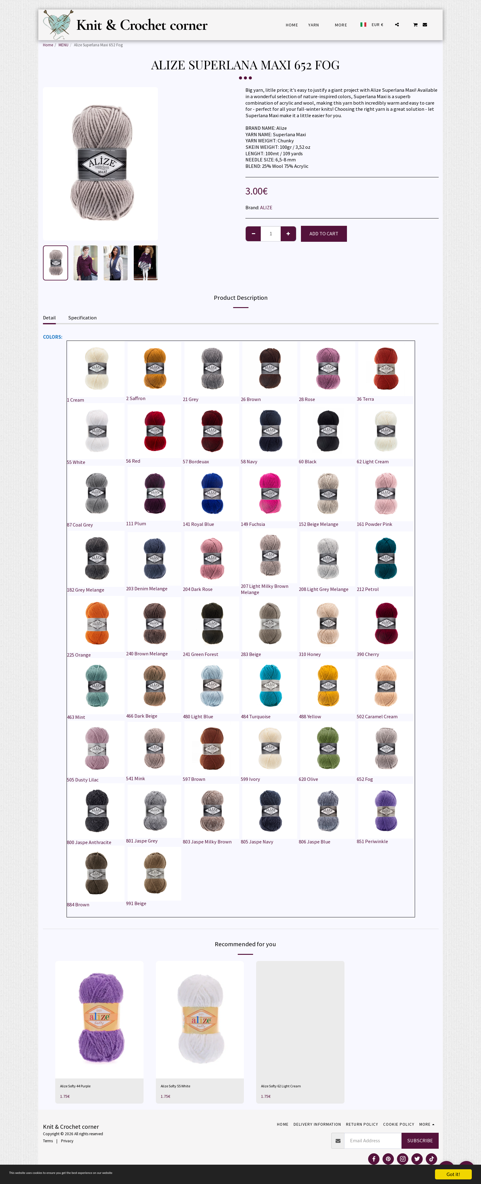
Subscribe (420, 1143)
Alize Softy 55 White (182, 1087)
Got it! (453, 1174)
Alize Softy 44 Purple (82, 1087)
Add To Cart (324, 233)
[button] (397, 24)
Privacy (67, 1143)
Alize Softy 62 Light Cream (289, 1087)
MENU (63, 45)
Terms (48, 1143)
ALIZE (266, 207)
